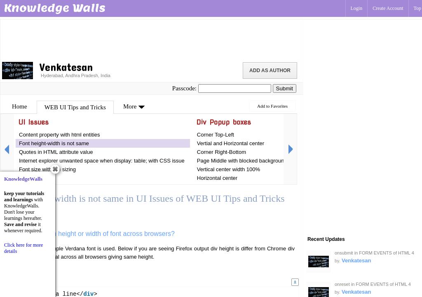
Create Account (388, 8)
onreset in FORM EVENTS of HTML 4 (373, 284)
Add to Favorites (272, 106)
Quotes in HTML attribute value (56, 152)
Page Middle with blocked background (242, 161)
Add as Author (270, 70)
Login (357, 8)
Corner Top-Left (215, 135)
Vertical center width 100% (228, 169)
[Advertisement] (152, 39)
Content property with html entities (59, 135)
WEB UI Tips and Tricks (75, 107)
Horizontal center (217, 178)
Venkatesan (356, 260)
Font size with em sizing (47, 169)
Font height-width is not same (54, 143)
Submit (284, 88)
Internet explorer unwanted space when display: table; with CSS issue (102, 161)
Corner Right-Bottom (221, 152)
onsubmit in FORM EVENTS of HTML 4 (374, 252)
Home (19, 106)
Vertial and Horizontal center (230, 143)
